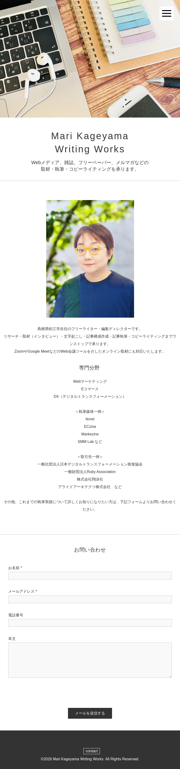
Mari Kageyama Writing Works (78, 759)
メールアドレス (22, 591)
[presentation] (39, 691)
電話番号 (15, 615)
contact (92, 751)
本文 (12, 639)
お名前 (15, 568)
